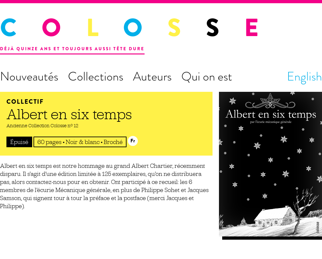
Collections (95, 76)
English (304, 76)
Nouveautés (29, 76)
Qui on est (206, 76)
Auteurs (152, 76)
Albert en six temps (69, 114)
